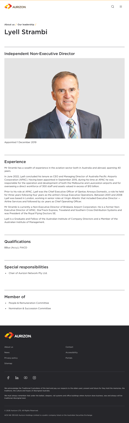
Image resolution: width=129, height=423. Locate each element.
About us (9, 25)
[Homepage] (15, 6)
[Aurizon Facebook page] (8, 377)
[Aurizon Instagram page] (34, 377)
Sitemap (8, 363)
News (7, 352)
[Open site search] (112, 6)
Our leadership (26, 25)
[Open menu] (121, 6)
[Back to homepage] (18, 335)
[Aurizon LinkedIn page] (17, 377)
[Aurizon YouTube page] (25, 377)
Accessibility (72, 352)
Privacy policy (11, 358)
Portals (69, 358)
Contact (69, 347)
